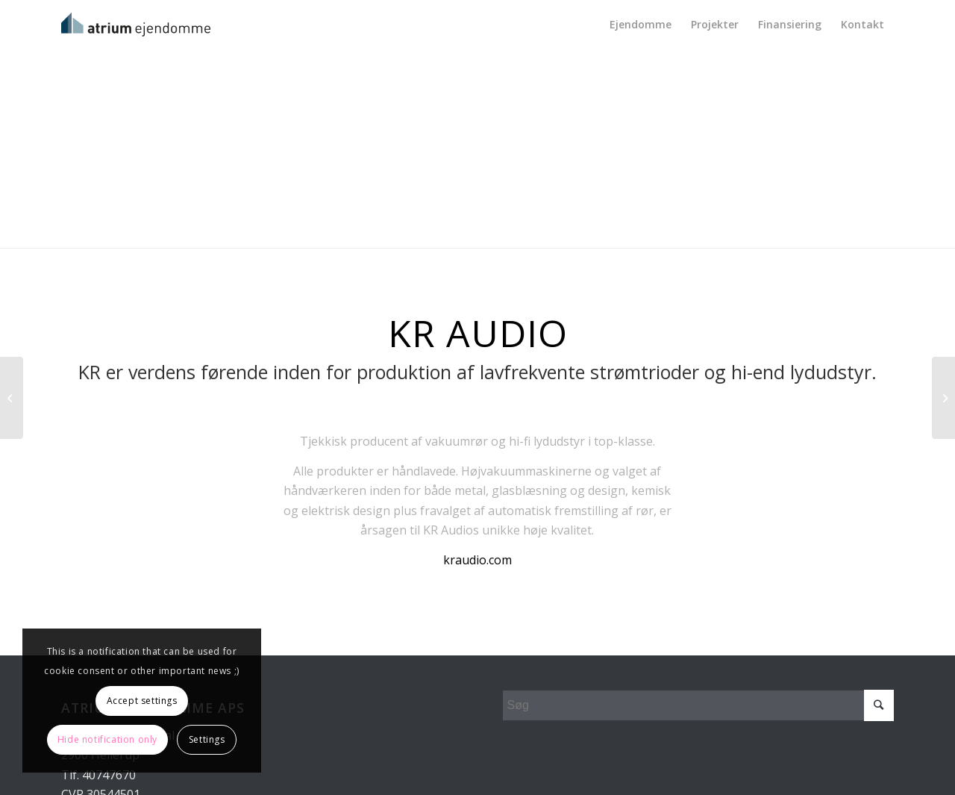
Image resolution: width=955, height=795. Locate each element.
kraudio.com (477, 560)
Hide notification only (107, 739)
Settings (207, 739)
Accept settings (142, 700)
